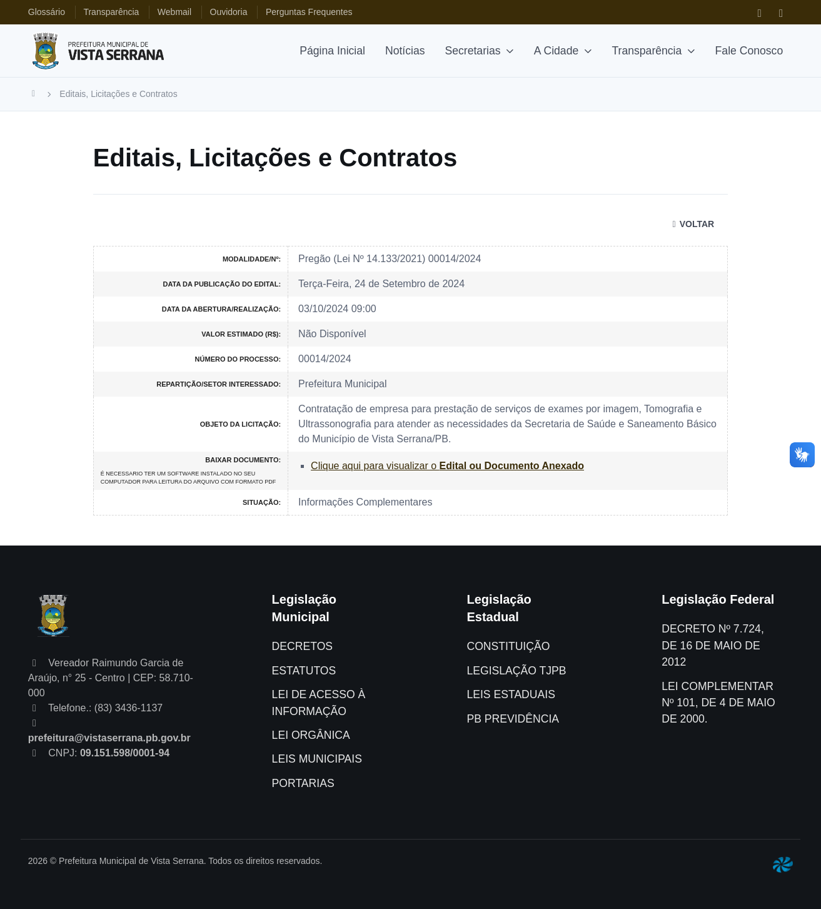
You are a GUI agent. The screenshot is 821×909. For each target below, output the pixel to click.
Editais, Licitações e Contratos (118, 94)
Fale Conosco (749, 50)
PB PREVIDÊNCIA (512, 719)
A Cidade (556, 50)
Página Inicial (332, 50)
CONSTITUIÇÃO (508, 646)
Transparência (647, 50)
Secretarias (473, 50)
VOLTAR (691, 224)
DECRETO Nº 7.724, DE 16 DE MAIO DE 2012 (713, 645)
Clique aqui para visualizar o (447, 465)
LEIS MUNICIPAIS (317, 759)
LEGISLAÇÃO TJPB (516, 670)
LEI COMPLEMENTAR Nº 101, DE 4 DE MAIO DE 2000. (718, 703)
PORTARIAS (303, 783)
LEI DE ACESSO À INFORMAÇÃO (319, 702)
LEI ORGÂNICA (311, 735)
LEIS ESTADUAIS (510, 694)
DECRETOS (302, 646)
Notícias (405, 50)
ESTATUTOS (304, 670)
